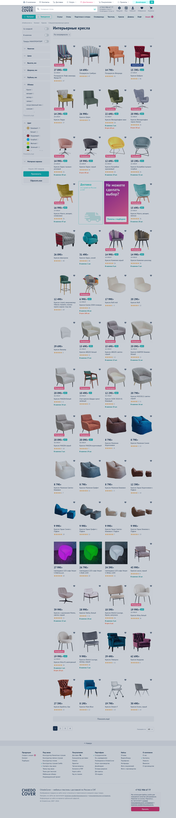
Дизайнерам (141, 2)
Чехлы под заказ (48, 769)
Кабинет (133, 11)
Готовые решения (101, 769)
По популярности (61, 34)
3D (152, 2)
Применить (36, 174)
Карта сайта (76, 771)
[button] (38, 9)
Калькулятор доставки (80, 758)
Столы (68, 17)
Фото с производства (128, 769)
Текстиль (111, 17)
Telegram (119, 11)
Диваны (131, 17)
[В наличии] (46, 35)
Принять (145, 809)
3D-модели (99, 774)
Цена (29, 56)
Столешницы (99, 17)
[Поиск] (66, 9)
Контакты (45, 2)
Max (126, 11)
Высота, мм (31, 63)
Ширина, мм (32, 70)
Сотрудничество (100, 755)
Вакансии (146, 763)
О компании (31, 2)
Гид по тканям (77, 774)
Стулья (59, 17)
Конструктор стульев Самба (52, 763)
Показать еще (28, 115)
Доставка (59, 2)
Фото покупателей (127, 766)
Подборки (25, 761)
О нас (145, 755)
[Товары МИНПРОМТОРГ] (46, 41)
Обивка (30, 84)
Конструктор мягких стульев (53, 758)
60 (149, 729)
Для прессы (99, 771)
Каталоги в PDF (77, 769)
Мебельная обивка (49, 774)
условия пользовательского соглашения (142, 802)
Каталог (30, 16)
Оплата (74, 761)
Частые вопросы (78, 766)
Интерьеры (125, 763)
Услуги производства (102, 763)
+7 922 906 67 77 (106, 7)
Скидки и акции (27, 755)
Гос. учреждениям (101, 758)
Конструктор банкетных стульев (54, 755)
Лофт (140, 17)
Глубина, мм (32, 77)
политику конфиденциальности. (142, 805)
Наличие (30, 48)
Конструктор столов (50, 761)
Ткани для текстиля (49, 771)
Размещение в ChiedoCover (104, 761)
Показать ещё (103, 719)
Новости (146, 761)
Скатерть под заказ (49, 766)
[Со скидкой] (46, 28)
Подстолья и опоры (82, 17)
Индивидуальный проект (51, 777)
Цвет (29, 123)
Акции (147, 17)
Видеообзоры (126, 758)
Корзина (151, 11)
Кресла (121, 17)
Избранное (142, 11)
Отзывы (123, 755)
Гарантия (75, 763)
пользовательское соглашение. (100, 796)
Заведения (45, 16)
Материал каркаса (34, 161)
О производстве (148, 766)
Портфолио (125, 761)
